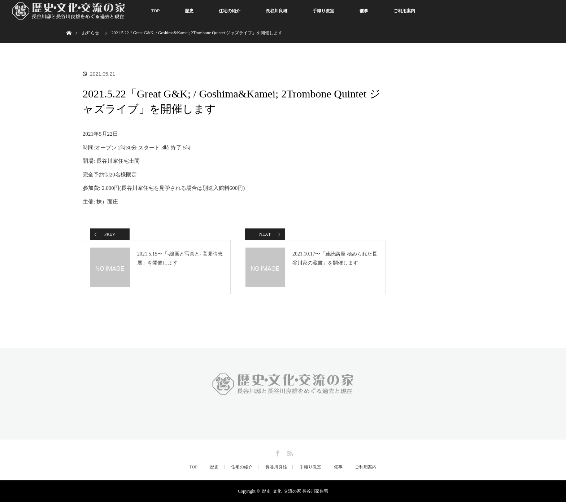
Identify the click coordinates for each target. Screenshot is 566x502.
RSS (289, 452)
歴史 (189, 10)
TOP (155, 10)
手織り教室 (323, 10)
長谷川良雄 (276, 10)
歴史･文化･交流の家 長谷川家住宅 (295, 491)
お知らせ (90, 32)
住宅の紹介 (229, 10)
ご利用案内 (404, 10)
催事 (364, 10)
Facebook (276, 452)
